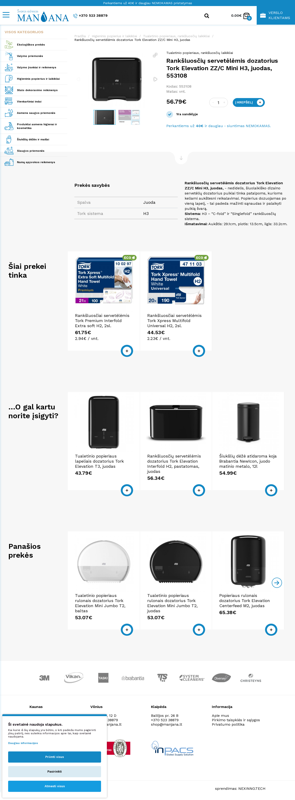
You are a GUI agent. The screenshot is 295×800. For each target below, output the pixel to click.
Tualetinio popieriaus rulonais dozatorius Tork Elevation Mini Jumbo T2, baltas (100, 603)
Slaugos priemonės (30, 151)
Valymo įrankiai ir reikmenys (36, 67)
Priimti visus (54, 757)
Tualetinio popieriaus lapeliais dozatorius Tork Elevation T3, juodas (99, 461)
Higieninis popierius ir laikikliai (38, 79)
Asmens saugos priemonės (36, 113)
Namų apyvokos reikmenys (36, 162)
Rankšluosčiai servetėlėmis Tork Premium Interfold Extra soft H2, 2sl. (102, 320)
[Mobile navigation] (6, 14)
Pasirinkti (54, 771)
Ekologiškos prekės (31, 44)
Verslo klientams (275, 15)
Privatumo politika (228, 724)
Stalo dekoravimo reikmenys (37, 90)
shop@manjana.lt (166, 724)
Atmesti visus (55, 786)
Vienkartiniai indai (29, 101)
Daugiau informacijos (23, 743)
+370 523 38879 (90, 15)
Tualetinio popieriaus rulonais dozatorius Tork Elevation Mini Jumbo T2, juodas (172, 603)
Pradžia (80, 36)
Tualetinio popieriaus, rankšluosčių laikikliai (176, 36)
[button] (155, 55)
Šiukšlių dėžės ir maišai (33, 139)
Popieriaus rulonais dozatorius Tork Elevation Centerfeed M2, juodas (244, 600)
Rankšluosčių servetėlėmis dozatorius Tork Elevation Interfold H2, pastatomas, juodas (174, 464)
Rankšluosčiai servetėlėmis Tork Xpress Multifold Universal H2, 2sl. (174, 320)
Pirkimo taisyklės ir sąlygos (236, 720)
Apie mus (220, 715)
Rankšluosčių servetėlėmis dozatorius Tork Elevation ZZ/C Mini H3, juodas (132, 40)
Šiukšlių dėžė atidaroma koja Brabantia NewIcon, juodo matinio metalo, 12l (248, 461)
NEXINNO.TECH (252, 788)
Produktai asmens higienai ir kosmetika (37, 126)
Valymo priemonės (30, 56)
